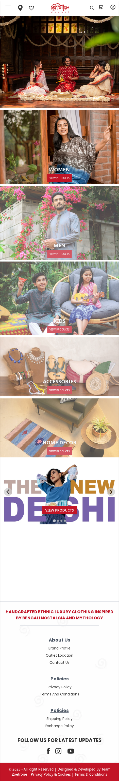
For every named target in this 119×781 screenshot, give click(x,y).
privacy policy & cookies (51, 774)
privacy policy (60, 687)
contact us (59, 662)
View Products (59, 390)
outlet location (59, 655)
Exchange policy (59, 725)
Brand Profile (59, 648)
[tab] (54, 520)
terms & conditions (91, 774)
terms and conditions (59, 694)
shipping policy (59, 718)
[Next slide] (111, 492)
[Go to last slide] (8, 492)
